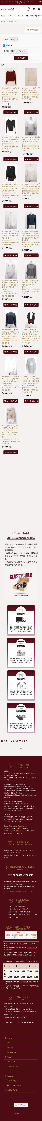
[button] (29, 9)
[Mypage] (39, 9)
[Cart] (34, 9)
